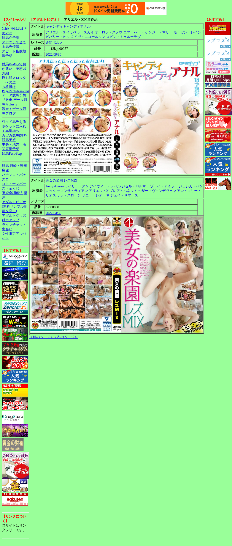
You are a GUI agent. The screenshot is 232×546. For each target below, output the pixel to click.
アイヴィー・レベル (105, 186)
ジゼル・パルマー (135, 186)
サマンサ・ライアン (72, 191)
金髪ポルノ (54, 42)
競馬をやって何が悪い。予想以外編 (14, 68)
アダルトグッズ (14, 215)
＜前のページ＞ (41, 337)
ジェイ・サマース (124, 195)
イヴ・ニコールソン (89, 37)
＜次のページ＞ (66, 337)
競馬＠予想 (10, 37)
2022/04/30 (53, 213)
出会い (7, 229)
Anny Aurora (55, 186)
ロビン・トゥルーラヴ (123, 37)
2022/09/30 (53, 54)
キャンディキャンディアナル (68, 26)
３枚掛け (9, 87)
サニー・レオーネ (96, 195)
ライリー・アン (77, 186)
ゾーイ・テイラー (164, 186)
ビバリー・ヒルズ (59, 37)
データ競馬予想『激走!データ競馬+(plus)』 (14, 99)
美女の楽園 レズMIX (61, 180)
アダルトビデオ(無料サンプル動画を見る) (14, 206)
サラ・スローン (69, 195)
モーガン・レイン (187, 32)
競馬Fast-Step (12, 153)
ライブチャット (14, 224)
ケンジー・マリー (159, 32)
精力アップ (10, 220)
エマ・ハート (133, 32)
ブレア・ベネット (123, 191)
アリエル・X (55, 32)
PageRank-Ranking (15, 91)
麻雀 (5, 170)
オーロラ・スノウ (108, 32)
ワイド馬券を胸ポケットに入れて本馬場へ (14, 126)
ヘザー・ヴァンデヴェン (157, 191)
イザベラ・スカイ (80, 32)
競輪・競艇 (18, 166)
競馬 (5, 166)
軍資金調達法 (12, 193)
